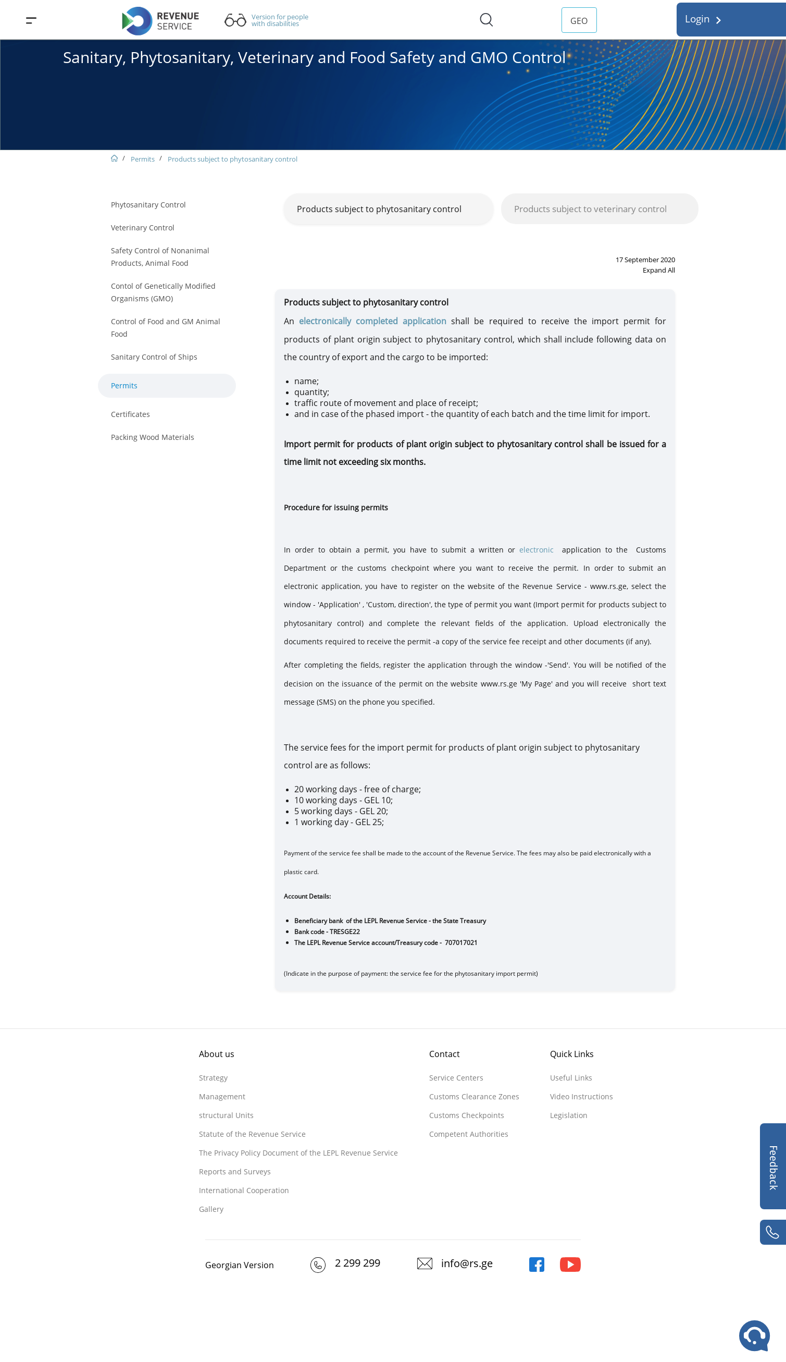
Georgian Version (239, 1265)
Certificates (130, 414)
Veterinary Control (142, 227)
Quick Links (572, 1054)
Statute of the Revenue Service (252, 1134)
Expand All (659, 270)
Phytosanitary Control (148, 205)
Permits (143, 159)
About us (216, 1054)
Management (222, 1096)
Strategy (213, 1078)
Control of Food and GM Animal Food (165, 327)
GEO (579, 21)
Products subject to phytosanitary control (232, 159)
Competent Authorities (468, 1134)
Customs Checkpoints (466, 1115)
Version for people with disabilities (280, 20)
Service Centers (456, 1078)
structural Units (226, 1115)
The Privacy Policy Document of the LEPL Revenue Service (298, 1153)
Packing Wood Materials (152, 437)
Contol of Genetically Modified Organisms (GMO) (163, 292)
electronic (536, 550)
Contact (444, 1054)
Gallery (211, 1209)
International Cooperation (244, 1190)
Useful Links (571, 1078)
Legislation (569, 1115)
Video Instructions (581, 1096)
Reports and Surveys (235, 1171)
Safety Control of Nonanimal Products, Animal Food (160, 257)
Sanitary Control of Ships (154, 357)
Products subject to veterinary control (590, 209)
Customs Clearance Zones (474, 1096)
